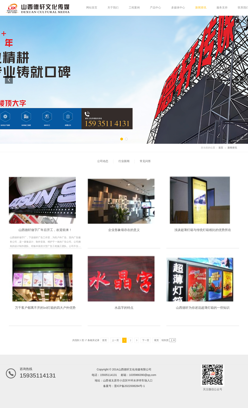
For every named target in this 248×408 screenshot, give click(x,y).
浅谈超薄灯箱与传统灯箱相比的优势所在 (202, 230)
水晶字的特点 (124, 307)
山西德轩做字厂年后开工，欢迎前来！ (45, 230)
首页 (220, 147)
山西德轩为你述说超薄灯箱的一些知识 (202, 307)
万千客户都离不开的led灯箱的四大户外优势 (45, 307)
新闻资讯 (232, 147)
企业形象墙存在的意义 (124, 230)
